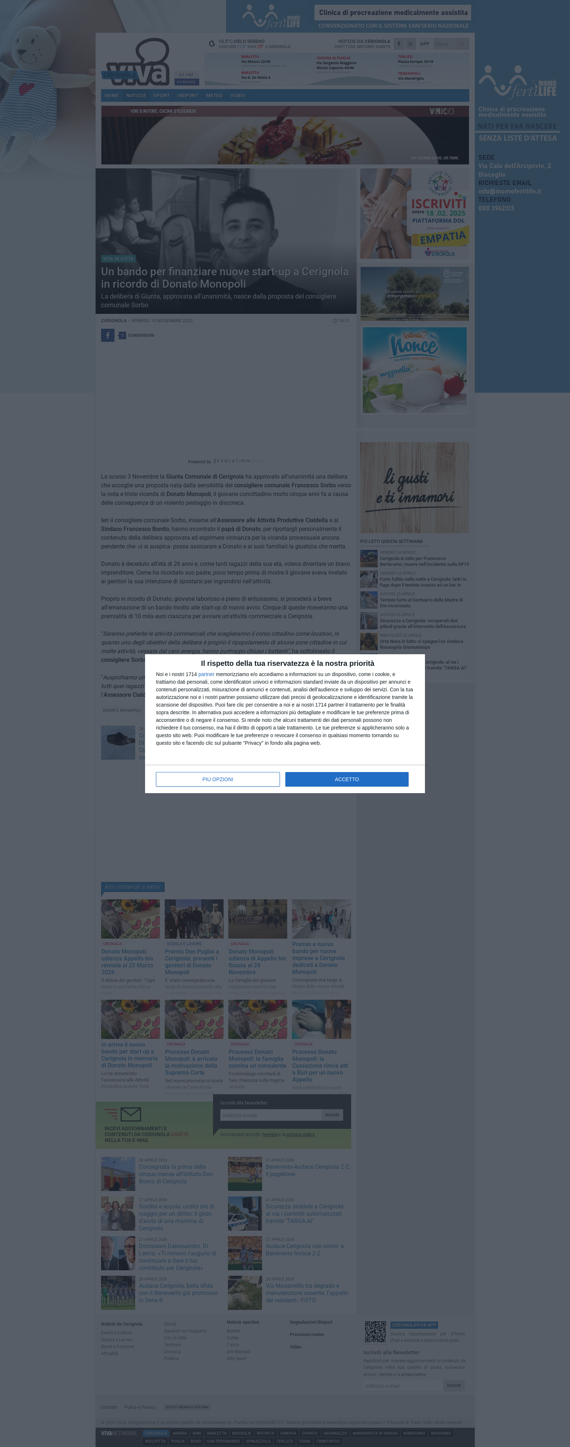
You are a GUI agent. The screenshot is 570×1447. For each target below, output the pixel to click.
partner (206, 674)
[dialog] (285, 723)
